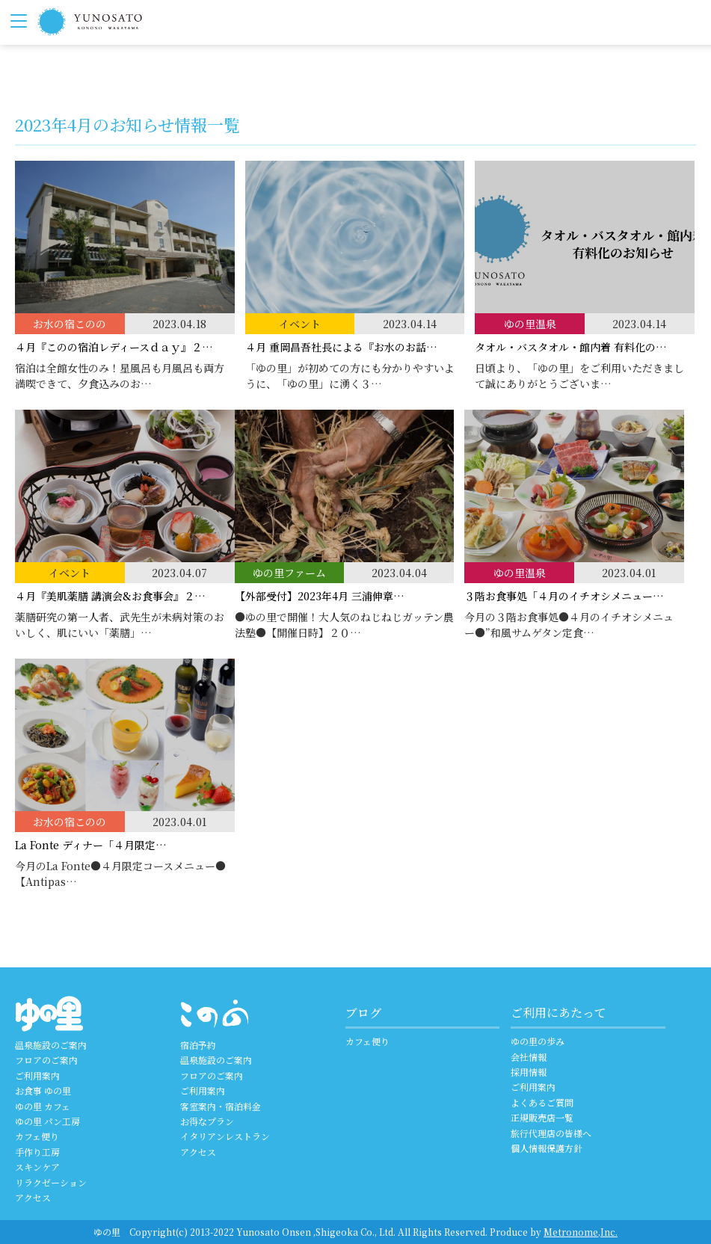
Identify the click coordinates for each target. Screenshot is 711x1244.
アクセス (33, 1197)
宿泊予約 (198, 1044)
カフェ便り (37, 1136)
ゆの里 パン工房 (47, 1121)
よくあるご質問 (542, 1102)
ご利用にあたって (558, 1012)
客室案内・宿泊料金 (220, 1106)
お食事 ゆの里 (43, 1090)
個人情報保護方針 (546, 1148)
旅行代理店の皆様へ (551, 1133)
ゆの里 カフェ (42, 1106)
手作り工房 (37, 1151)
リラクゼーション (51, 1182)
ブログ (363, 1012)
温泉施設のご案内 (51, 1044)
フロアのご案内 (46, 1059)
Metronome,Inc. (581, 1231)
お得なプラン (207, 1121)
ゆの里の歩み (537, 1041)
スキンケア (37, 1166)
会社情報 (529, 1056)
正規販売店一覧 (542, 1117)
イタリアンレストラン (225, 1136)
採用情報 (529, 1071)
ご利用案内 (37, 1075)
